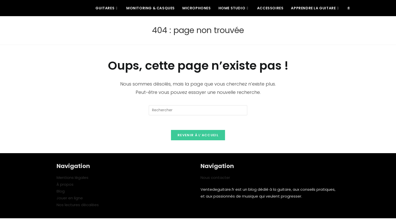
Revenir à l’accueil (198, 135)
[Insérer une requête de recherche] (198, 110)
